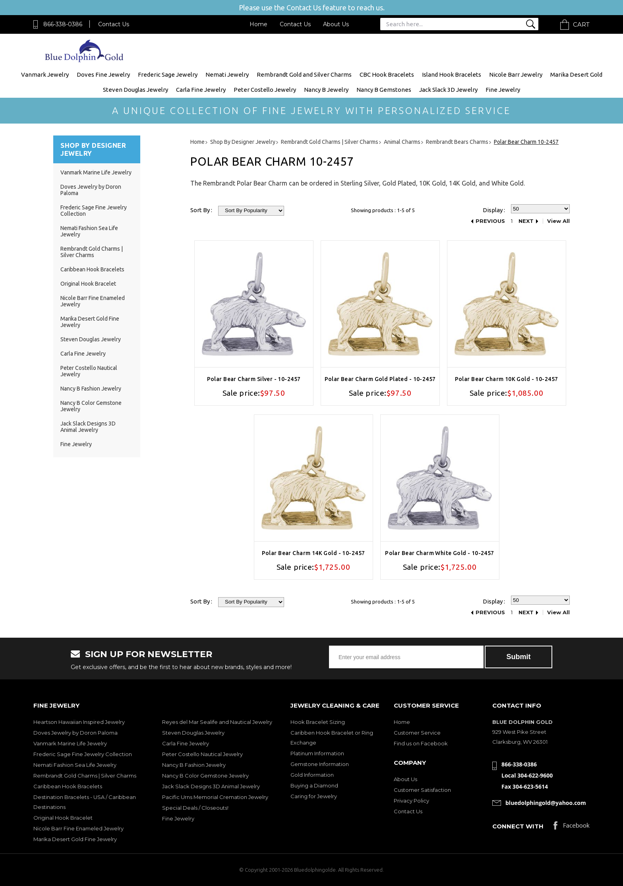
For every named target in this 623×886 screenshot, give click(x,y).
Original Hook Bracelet (88, 284)
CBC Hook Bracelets (387, 74)
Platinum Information (317, 753)
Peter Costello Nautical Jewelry (202, 754)
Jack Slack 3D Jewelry (448, 89)
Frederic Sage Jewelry (167, 74)
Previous (490, 221)
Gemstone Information (319, 764)
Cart (581, 24)
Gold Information (312, 775)
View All (558, 221)
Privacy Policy (411, 800)
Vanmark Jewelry (45, 74)
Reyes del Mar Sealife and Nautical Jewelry (217, 722)
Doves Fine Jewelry (103, 74)
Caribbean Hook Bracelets (92, 269)
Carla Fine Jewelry (201, 89)
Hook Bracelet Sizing (317, 722)
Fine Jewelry (503, 89)
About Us (336, 24)
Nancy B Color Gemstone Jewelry (205, 775)
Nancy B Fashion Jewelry (90, 388)
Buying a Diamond (314, 785)
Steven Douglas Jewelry (135, 89)
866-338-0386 (62, 24)
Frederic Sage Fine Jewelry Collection (82, 754)
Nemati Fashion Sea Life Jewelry (74, 765)
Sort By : (201, 210)
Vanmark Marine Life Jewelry (96, 172)
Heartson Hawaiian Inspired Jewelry (79, 722)
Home (258, 24)
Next (526, 221)
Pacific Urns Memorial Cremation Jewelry (215, 797)
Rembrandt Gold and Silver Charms (304, 74)
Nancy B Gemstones (383, 89)
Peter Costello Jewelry (265, 89)
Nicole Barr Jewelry (515, 74)
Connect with (518, 826)
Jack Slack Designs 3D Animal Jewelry (88, 426)
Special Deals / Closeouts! (195, 808)
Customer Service (417, 732)
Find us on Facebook (421, 743)
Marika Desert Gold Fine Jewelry (75, 839)
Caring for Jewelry (313, 796)
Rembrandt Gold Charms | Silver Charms (91, 252)
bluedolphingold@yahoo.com (545, 803)
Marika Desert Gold (576, 74)
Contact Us (113, 24)
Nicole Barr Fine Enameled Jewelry (78, 828)
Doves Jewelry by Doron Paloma (75, 732)
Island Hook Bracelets (451, 74)
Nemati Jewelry (227, 74)
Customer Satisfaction (422, 790)
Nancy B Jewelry (326, 89)
